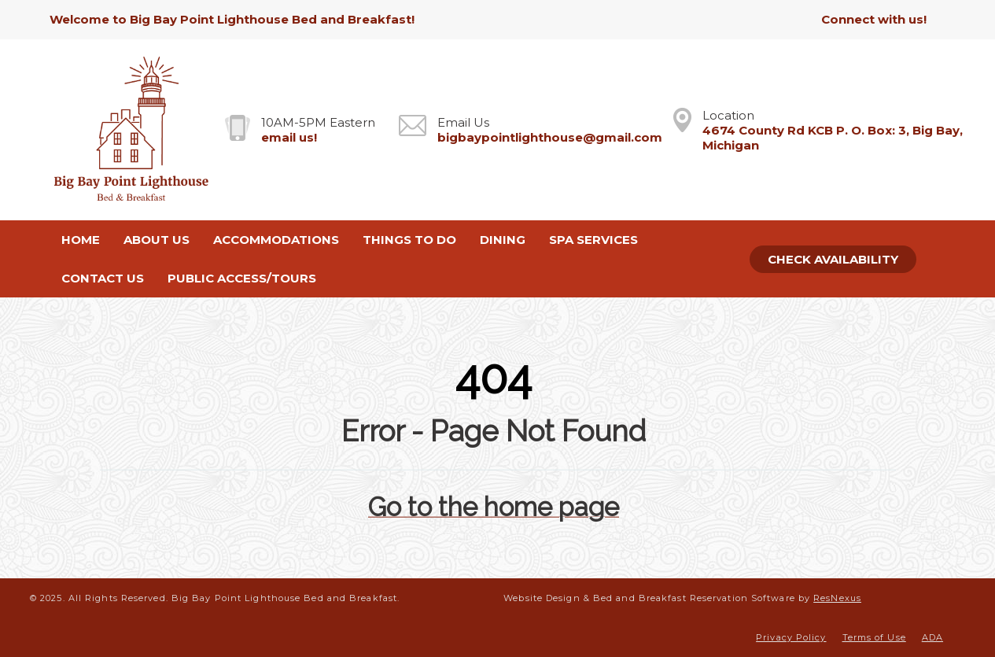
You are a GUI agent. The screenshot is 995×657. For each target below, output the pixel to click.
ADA (932, 637)
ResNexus (837, 597)
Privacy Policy (791, 637)
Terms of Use (874, 637)
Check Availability (833, 259)
